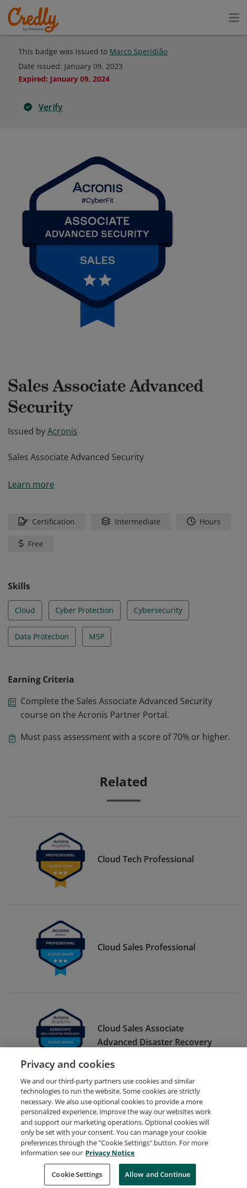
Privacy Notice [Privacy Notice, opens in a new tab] (110, 1166)
